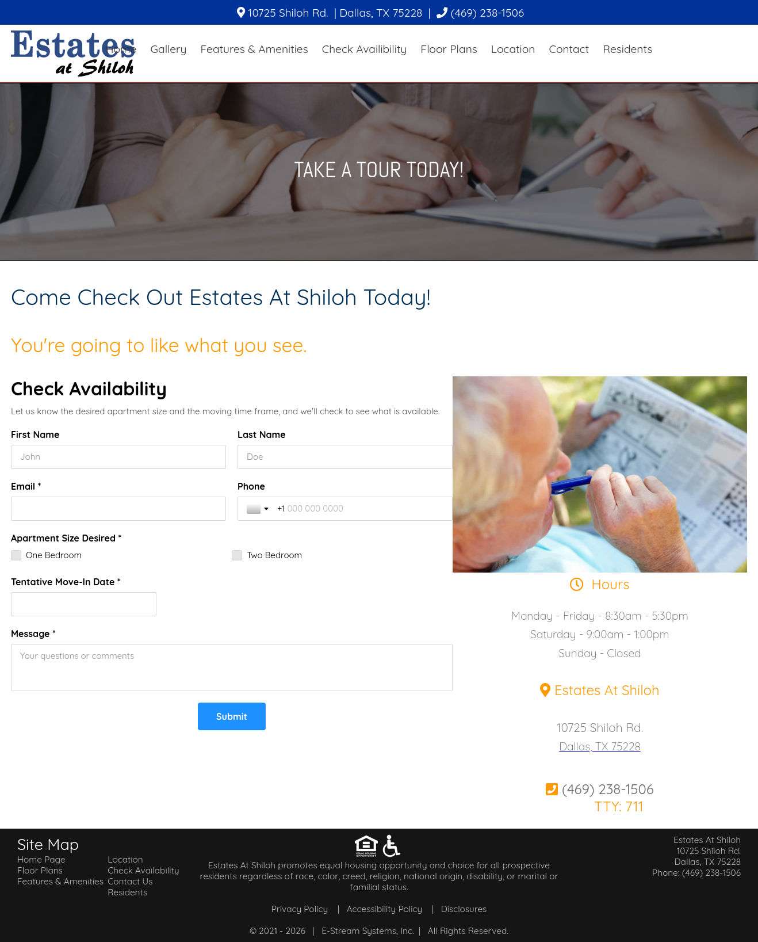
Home (121, 49)
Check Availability (143, 870)
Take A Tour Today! (379, 169)
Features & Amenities (254, 49)
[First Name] (118, 457)
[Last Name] (345, 457)
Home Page (41, 859)
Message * (33, 633)
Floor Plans (448, 49)
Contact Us (130, 881)
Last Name (262, 434)
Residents (627, 49)
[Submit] (232, 716)
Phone (251, 486)
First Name (35, 434)
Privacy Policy (299, 908)
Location (513, 49)
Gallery (168, 49)
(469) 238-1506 (480, 13)
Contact (569, 49)
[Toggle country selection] (259, 509)
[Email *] (118, 508)
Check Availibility (364, 49)
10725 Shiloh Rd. (600, 727)
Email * (26, 486)
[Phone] (360, 508)
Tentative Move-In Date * (66, 582)
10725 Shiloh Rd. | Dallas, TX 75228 (329, 13)
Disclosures (464, 908)
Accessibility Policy (385, 908)
